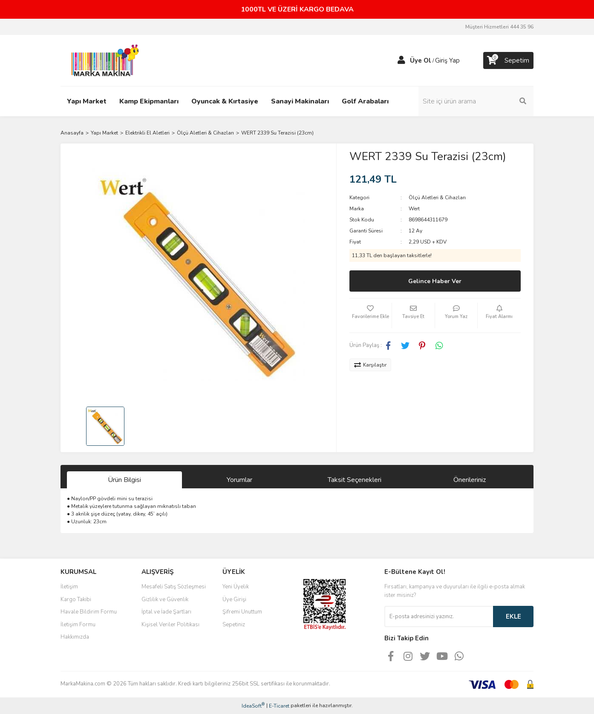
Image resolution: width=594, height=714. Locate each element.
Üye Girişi (234, 599)
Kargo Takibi (76, 599)
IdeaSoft (253, 705)
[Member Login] (401, 60)
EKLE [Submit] (513, 616)
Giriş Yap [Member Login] (447, 60)
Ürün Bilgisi (124, 480)
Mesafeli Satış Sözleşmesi (173, 587)
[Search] (475, 101)
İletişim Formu (78, 624)
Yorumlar (239, 480)
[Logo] (103, 60)
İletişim (69, 587)
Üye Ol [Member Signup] (420, 60)
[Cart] (508, 60)
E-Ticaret (279, 706)
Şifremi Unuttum (242, 612)
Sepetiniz (233, 624)
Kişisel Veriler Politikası (170, 624)
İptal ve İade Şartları (166, 612)
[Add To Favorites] (370, 315)
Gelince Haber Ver (434, 281)
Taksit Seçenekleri (354, 480)
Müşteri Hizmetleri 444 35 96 (499, 26)
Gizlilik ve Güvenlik (164, 599)
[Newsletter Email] (438, 616)
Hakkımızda (75, 637)
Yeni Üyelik (235, 587)
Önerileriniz (469, 480)
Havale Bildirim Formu (89, 612)
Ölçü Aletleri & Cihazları (437, 197)
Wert (414, 208)
